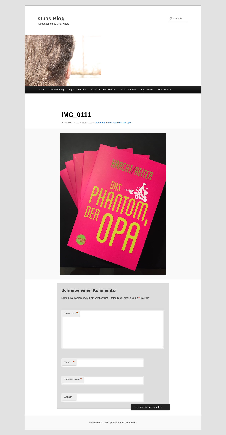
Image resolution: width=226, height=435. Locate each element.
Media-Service (128, 89)
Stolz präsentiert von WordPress (120, 422)
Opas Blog (51, 18)
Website (68, 397)
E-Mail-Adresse (73, 379)
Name (69, 362)
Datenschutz (164, 89)
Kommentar (71, 313)
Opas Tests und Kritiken (103, 89)
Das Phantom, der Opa (119, 122)
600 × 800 (100, 122)
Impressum (147, 89)
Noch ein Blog (56, 89)
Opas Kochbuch (77, 89)
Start (41, 89)
